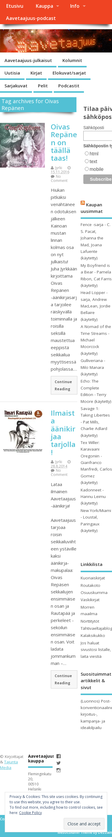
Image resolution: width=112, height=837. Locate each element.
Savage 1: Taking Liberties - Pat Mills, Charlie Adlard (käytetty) (95, 422)
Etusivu (14, 6)
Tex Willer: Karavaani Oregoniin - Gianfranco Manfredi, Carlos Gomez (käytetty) (96, 462)
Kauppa (44, 6)
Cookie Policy (30, 812)
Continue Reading (63, 385)
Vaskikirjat (90, 599)
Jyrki (58, 167)
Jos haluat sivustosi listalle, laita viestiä (96, 649)
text (93, 161)
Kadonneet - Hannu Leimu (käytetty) (93, 496)
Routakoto (90, 585)
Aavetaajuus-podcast (31, 18)
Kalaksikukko (93, 635)
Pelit (43, 86)
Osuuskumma (94, 592)
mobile (96, 169)
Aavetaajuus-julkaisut (28, 60)
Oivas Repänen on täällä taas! (64, 142)
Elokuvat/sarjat (69, 73)
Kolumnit (72, 60)
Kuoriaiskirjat (93, 578)
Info (74, 6)
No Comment (59, 178)
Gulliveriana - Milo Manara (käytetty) (93, 367)
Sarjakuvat (15, 86)
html (94, 153)
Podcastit (68, 86)
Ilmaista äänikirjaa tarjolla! (63, 432)
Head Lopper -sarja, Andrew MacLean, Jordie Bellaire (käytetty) (96, 306)
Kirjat (36, 73)
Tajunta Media (9, 764)
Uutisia (12, 73)
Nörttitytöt (90, 621)
